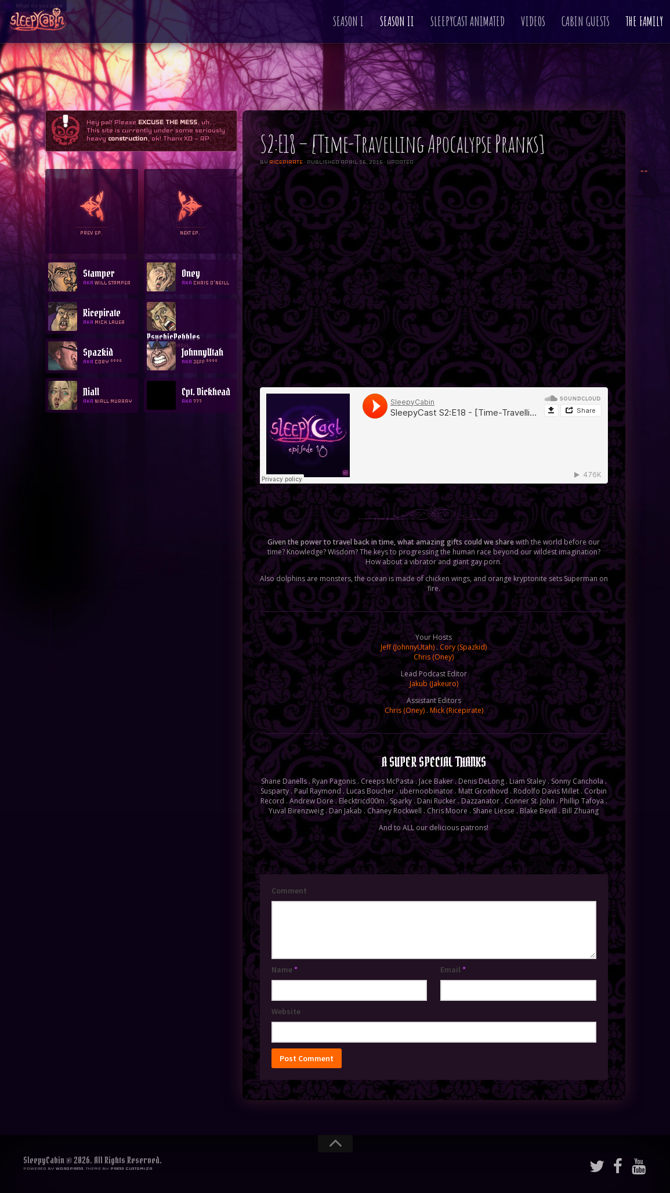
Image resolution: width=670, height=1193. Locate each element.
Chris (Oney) (434, 657)
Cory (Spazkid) (463, 647)
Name (284, 969)
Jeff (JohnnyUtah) (407, 647)
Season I (348, 21)
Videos (533, 21)
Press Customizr (131, 1168)
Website (285, 1011)
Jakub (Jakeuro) (434, 684)
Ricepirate (286, 161)
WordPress (70, 1168)
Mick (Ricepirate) (456, 710)
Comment (289, 890)
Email (453, 969)
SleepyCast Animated (467, 21)
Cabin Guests (586, 21)
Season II (397, 21)
